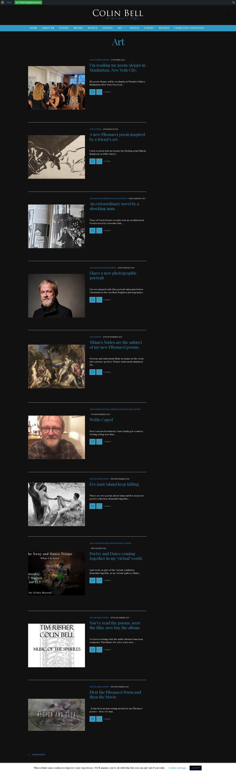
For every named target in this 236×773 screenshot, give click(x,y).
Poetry (149, 28)
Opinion (107, 28)
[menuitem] (2, 2)
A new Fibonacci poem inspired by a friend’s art (117, 137)
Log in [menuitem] (9, 2)
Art (120, 28)
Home (33, 28)
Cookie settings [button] (177, 767)
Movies (78, 28)
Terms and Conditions (189, 28)
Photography (109, 268)
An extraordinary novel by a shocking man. (114, 206)
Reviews (164, 28)
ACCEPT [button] (195, 768)
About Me (48, 28)
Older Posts (36, 754)
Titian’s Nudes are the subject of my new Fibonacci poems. (116, 345)
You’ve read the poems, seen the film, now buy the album (115, 625)
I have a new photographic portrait (113, 275)
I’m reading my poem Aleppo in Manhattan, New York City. (118, 67)
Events (64, 28)
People (134, 28)
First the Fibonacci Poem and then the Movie (115, 694)
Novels (92, 28)
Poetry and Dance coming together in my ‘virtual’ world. (116, 556)
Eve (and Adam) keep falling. (115, 484)
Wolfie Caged (101, 419)
